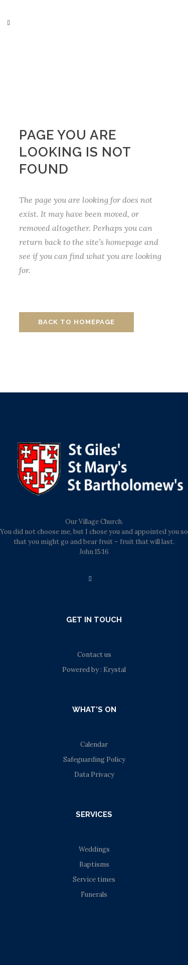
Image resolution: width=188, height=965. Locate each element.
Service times (94, 879)
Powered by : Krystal (94, 669)
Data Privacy (94, 774)
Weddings (94, 849)
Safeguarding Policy (94, 759)
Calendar (94, 744)
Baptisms (94, 864)
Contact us (94, 654)
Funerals (94, 894)
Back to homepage (76, 322)
